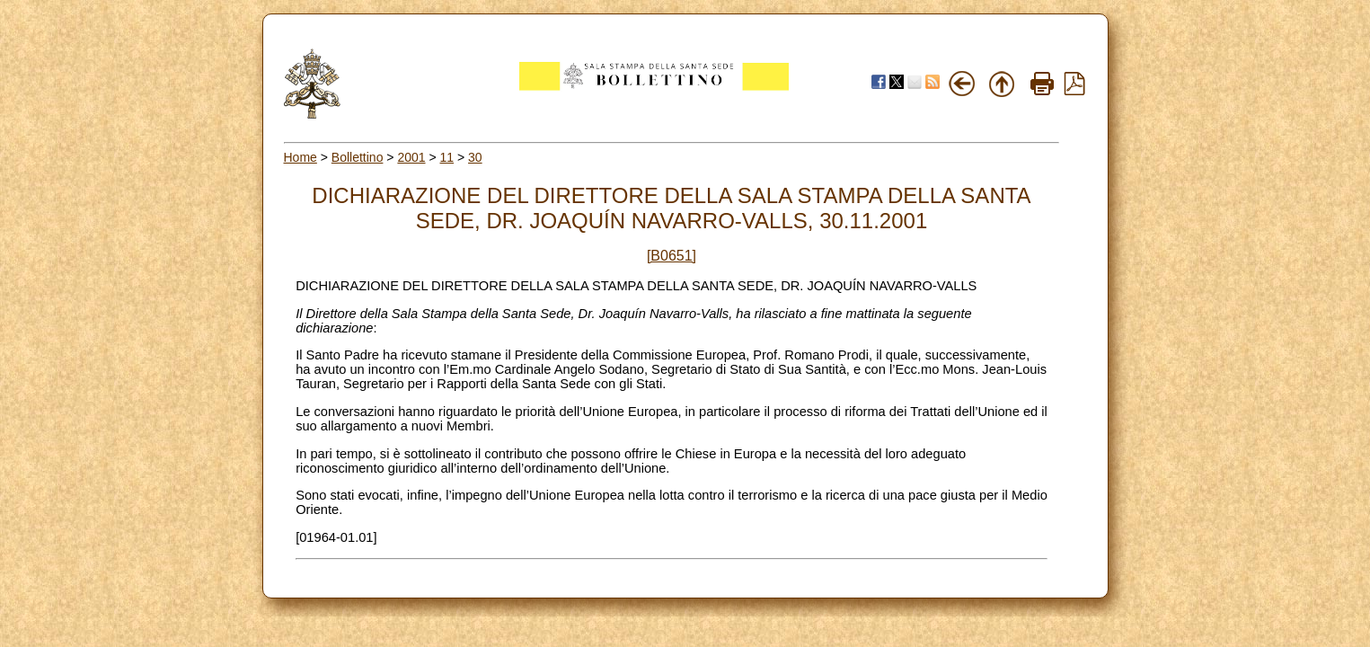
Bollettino (357, 157)
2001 (411, 157)
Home (300, 157)
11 (447, 157)
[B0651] (671, 255)
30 (475, 157)
